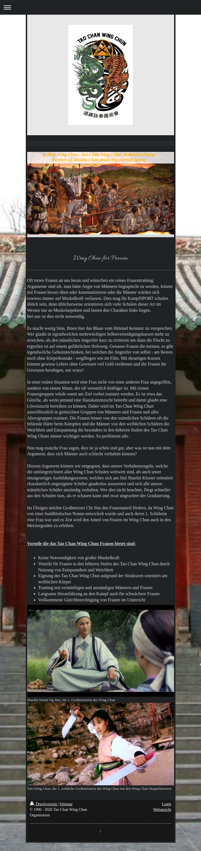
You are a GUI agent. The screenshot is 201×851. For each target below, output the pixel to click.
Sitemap (66, 804)
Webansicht (162, 809)
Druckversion (44, 804)
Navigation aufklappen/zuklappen (100, 7)
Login (166, 804)
